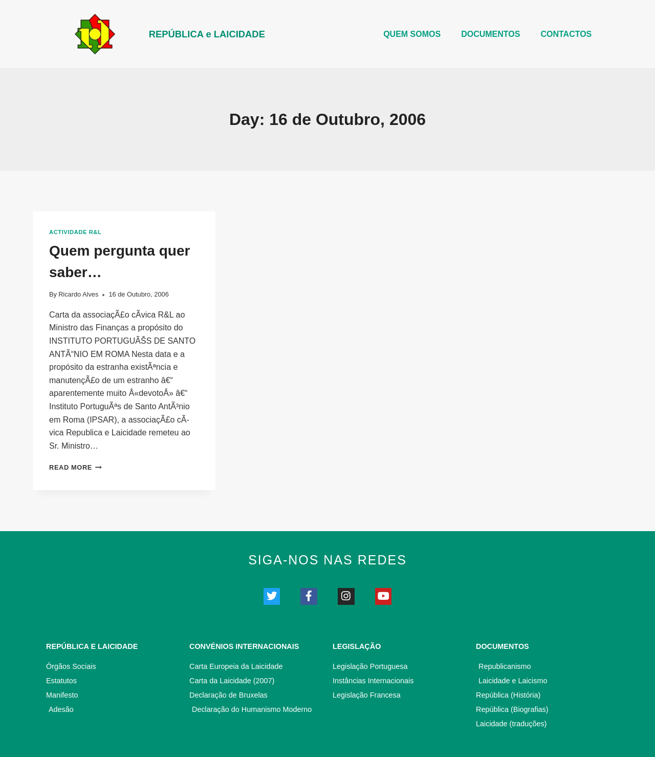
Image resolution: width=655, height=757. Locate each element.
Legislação (357, 648)
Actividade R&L (75, 232)
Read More (75, 467)
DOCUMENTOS (490, 34)
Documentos (502, 648)
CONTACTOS (566, 34)
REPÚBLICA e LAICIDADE (214, 33)
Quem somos (412, 34)
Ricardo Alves (78, 294)
